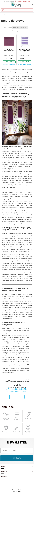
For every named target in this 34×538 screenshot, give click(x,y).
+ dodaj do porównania (9, 64)
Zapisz (16, 458)
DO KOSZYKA (9, 62)
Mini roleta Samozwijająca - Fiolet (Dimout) (9, 51)
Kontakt (17, 397)
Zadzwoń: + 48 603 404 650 (22, 1)
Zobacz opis (17, 31)
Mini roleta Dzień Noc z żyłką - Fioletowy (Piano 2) (24, 51)
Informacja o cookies (17, 491)
